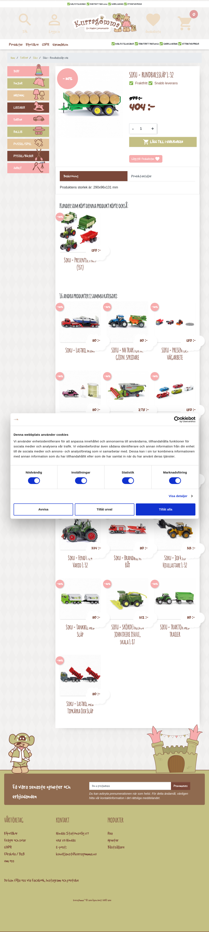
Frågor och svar (15, 840)
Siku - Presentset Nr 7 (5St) (80, 264)
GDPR (8, 847)
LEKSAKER (31, 108)
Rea (110, 833)
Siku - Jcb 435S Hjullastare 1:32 (175, 561)
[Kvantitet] (142, 129)
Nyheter (113, 840)
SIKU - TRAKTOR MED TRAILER (175, 631)
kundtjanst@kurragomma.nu (76, 854)
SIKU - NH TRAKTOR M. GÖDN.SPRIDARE (127, 354)
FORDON (31, 120)
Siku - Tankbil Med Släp (80, 631)
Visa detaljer (178, 496)
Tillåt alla (165, 509)
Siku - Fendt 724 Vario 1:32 (80, 561)
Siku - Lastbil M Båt (80, 350)
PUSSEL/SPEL (31, 144)
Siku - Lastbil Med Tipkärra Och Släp (80, 707)
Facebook (38, 880)
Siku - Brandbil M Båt (127, 561)
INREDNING (31, 96)
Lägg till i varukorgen (163, 142)
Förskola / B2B (14, 854)
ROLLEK (31, 132)
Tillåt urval (104, 509)
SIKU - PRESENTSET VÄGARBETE (175, 354)
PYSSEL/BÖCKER (31, 156)
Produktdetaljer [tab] (141, 176)
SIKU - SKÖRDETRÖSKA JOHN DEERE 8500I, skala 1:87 (127, 634)
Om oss (9, 861)
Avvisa (43, 509)
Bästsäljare (116, 847)
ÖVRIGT (31, 168)
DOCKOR (31, 84)
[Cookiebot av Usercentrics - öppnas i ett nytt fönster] (177, 419)
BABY (31, 72)
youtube (73, 880)
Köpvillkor (11, 833)
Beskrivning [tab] (71, 176)
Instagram (53, 880)
